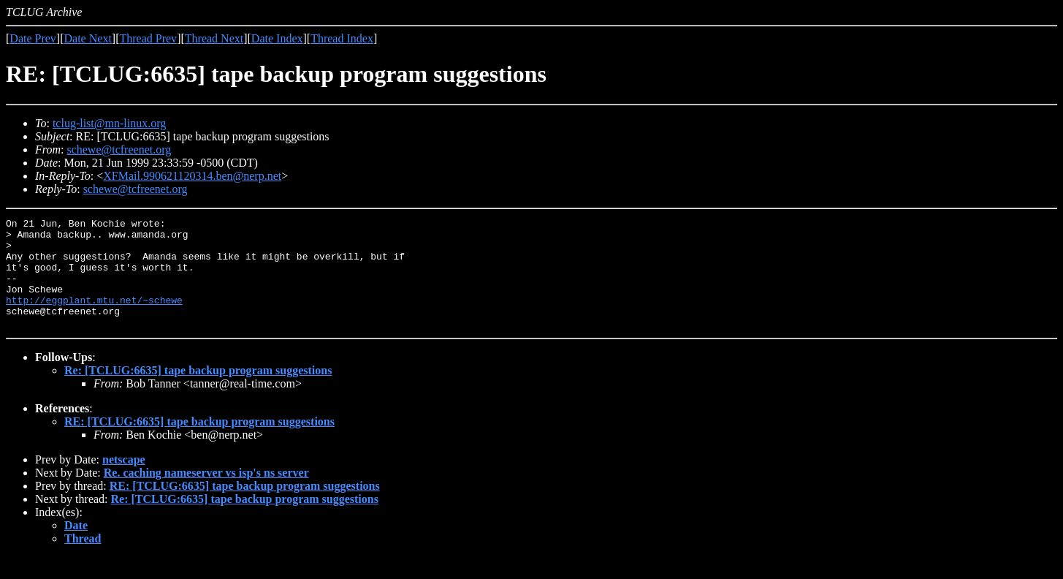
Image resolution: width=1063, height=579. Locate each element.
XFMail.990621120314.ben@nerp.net (192, 176)
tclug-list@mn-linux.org (109, 123)
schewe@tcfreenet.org (118, 149)
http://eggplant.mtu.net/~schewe (94, 317)
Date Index (277, 38)
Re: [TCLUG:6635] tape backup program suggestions (198, 392)
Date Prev (32, 38)
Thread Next (214, 38)
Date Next (88, 38)
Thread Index (341, 38)
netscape (123, 481)
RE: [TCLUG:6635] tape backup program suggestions (199, 443)
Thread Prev (148, 38)
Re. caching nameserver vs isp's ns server (206, 494)
